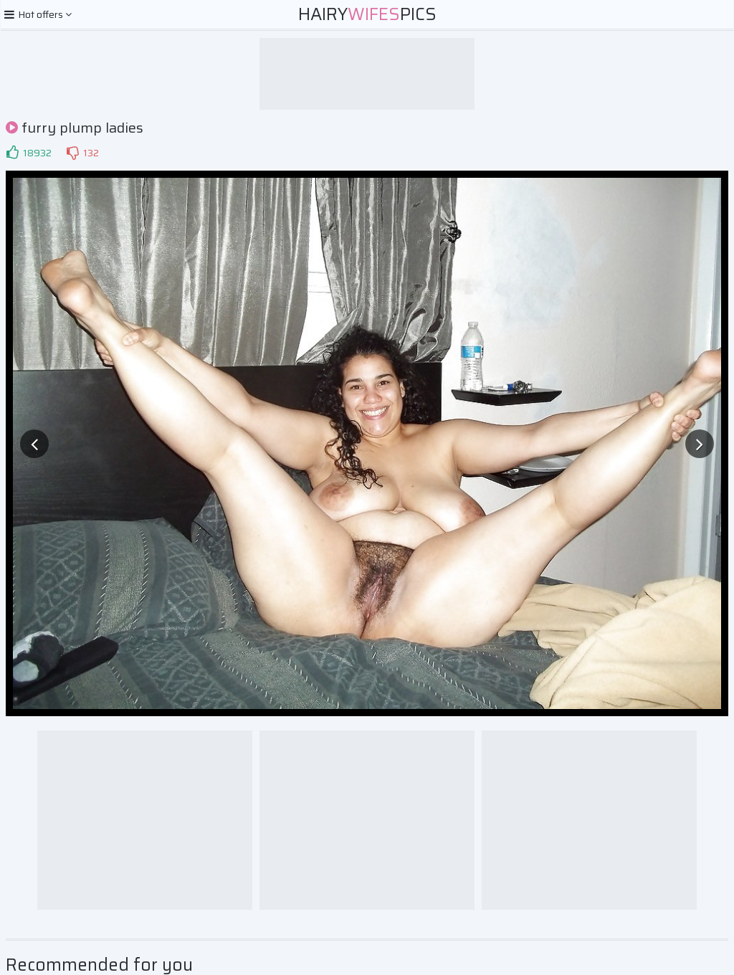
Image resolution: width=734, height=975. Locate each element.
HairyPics (367, 14)
